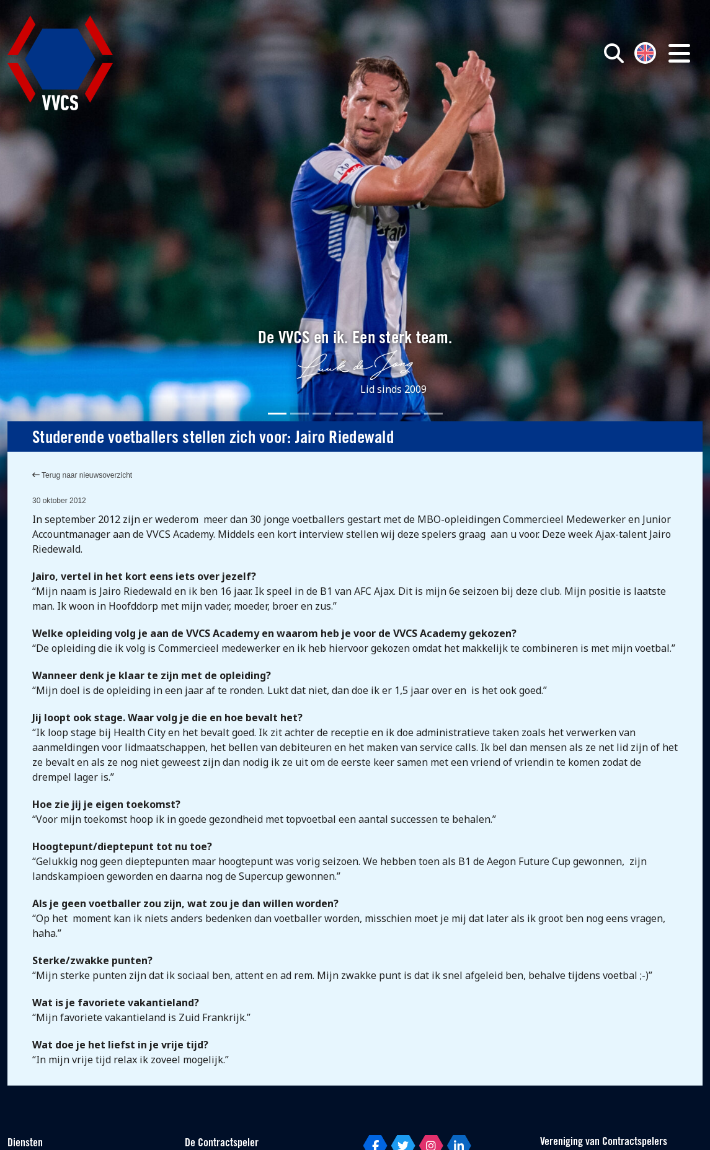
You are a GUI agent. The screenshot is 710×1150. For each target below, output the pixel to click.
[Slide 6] (388, 413)
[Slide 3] (322, 413)
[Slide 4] (344, 413)
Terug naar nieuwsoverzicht (82, 475)
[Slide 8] (433, 413)
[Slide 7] (411, 413)
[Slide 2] (299, 413)
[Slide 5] (366, 413)
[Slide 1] (277, 413)
